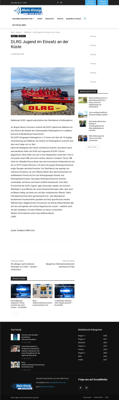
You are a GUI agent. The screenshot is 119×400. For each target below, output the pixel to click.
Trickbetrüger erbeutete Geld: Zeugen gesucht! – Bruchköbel (64, 303)
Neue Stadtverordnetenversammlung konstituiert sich (42, 303)
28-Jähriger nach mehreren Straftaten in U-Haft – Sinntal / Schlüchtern (24, 267)
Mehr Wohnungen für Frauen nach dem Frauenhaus (96, 138)
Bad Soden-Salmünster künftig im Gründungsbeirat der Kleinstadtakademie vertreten (97, 126)
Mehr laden (93, 147)
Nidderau (27, 32)
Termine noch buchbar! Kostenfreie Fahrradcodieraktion (29, 337)
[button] (85, 19)
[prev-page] (12, 313)
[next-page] (16, 313)
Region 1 (19, 32)
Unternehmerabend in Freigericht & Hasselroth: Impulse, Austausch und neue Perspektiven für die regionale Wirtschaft (30, 351)
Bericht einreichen (47, 386)
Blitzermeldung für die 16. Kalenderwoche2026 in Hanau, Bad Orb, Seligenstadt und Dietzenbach (98, 102)
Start (12, 32)
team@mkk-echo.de (58, 382)
